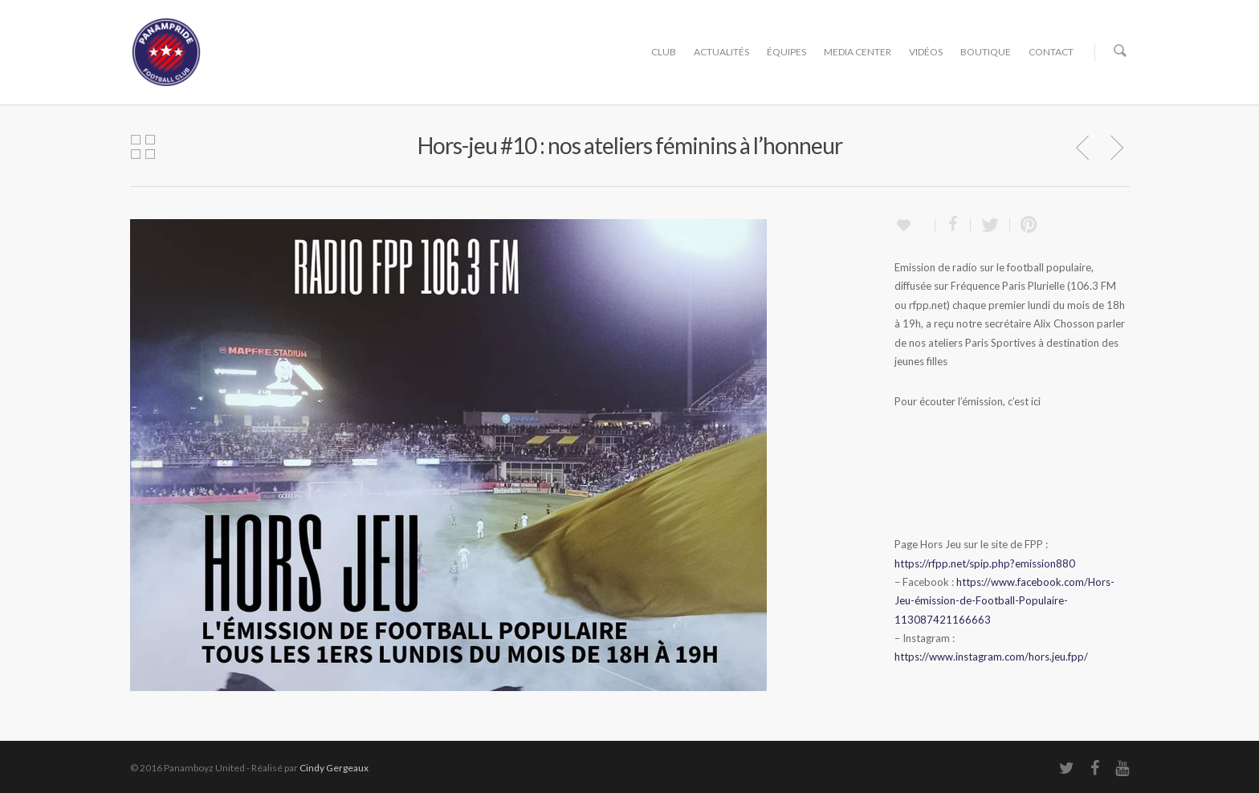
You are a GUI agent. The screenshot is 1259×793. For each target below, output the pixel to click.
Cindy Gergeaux (334, 768)
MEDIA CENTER (857, 52)
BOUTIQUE (985, 52)
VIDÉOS (926, 52)
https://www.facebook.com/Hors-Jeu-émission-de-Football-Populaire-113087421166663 (1004, 600)
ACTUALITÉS (721, 52)
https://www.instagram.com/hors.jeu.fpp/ (991, 656)
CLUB (663, 52)
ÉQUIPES (786, 52)
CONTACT (1051, 52)
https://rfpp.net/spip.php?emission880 (984, 563)
